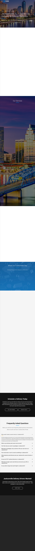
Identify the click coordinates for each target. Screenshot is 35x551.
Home (2, 11)
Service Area (7, 11)
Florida (12, 11)
